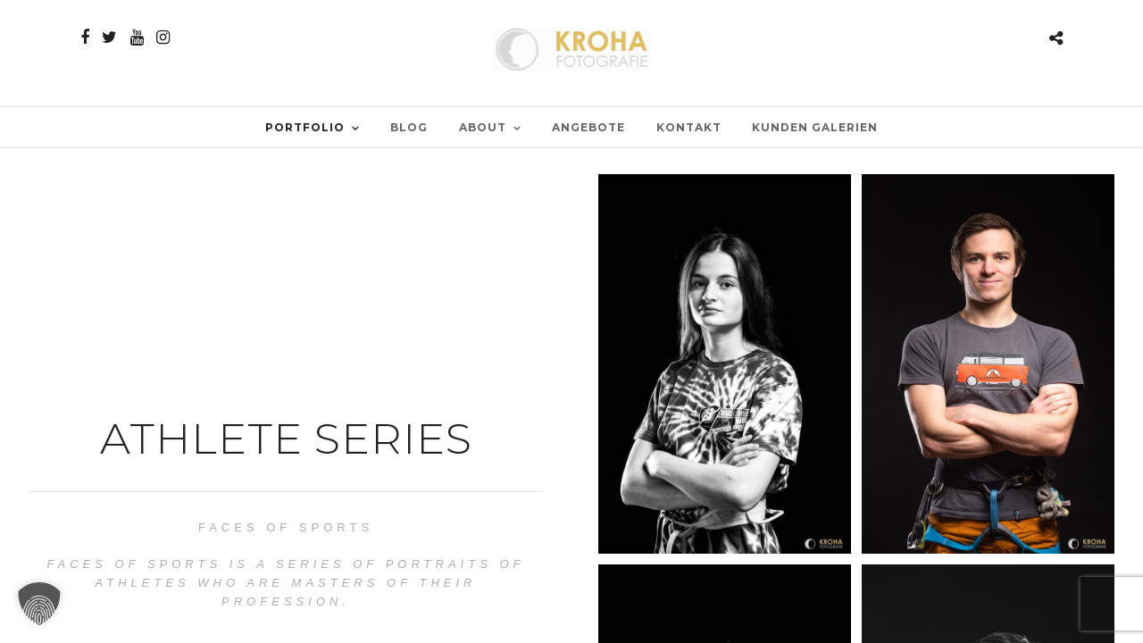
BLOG (409, 127)
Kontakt (689, 127)
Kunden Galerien (815, 127)
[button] (39, 603)
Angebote (588, 127)
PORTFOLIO (305, 127)
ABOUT (482, 127)
